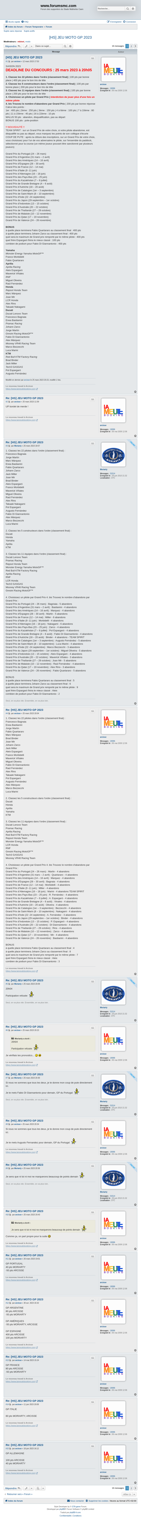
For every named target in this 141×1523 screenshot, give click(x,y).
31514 (112, 474)
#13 (7, 1360)
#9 (7, 1168)
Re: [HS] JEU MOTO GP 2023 (24, 398)
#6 (7, 1030)
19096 (112, 88)
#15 (7, 1449)
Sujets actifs (29, 31)
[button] (135, 46)
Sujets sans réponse (13, 31)
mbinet (21, 41)
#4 (7, 713)
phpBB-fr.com (75, 1512)
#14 (7, 1404)
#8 (7, 1124)
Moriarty (103, 469)
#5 (7, 984)
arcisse (103, 84)
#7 (7, 1078)
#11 (7, 1259)
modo (27, 41)
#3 (7, 446)
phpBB (62, 1509)
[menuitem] (24, 22)
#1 (7, 61)
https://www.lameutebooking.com (20, 389)
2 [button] (131, 46)
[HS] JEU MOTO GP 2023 (70, 37)
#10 (7, 1215)
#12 (7, 1303)
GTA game (76, 1507)
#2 (7, 402)
